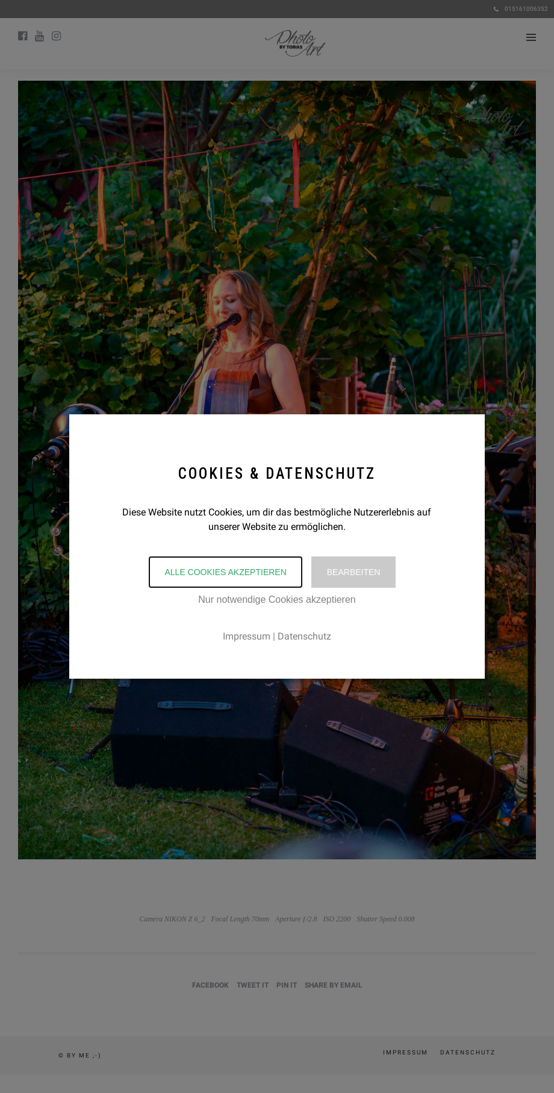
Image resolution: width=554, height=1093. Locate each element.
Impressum (246, 636)
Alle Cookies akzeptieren (225, 572)
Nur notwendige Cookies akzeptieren (276, 599)
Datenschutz (304, 636)
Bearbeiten (354, 572)
